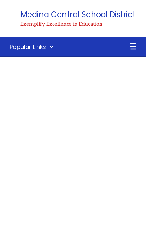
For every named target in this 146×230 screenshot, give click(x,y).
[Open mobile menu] (133, 47)
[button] (31, 47)
